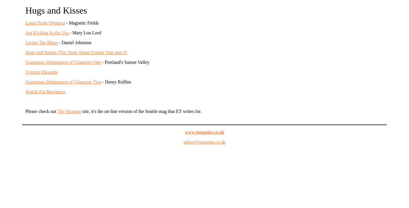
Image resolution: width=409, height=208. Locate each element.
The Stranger (69, 111)
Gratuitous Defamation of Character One (63, 62)
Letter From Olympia (45, 23)
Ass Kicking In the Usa (46, 32)
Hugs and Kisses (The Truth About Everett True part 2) (76, 52)
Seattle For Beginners (45, 91)
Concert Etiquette (41, 72)
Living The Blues (41, 42)
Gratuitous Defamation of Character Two (63, 81)
